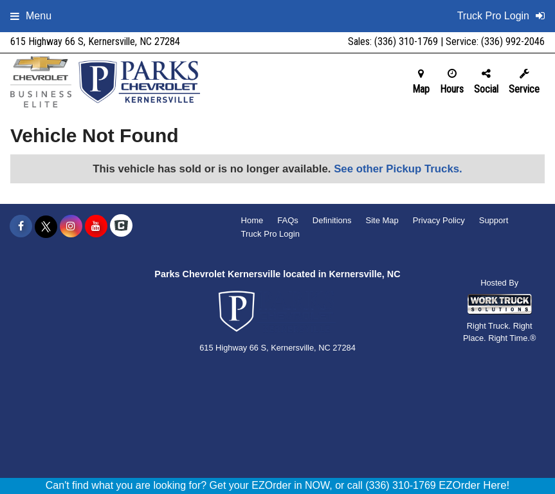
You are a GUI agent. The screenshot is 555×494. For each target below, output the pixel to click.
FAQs (287, 220)
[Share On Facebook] (21, 226)
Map (421, 81)
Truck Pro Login (270, 234)
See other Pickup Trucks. (398, 169)
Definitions (332, 220)
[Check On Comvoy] (121, 226)
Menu (30, 15)
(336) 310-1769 (406, 41)
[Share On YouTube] (96, 226)
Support (494, 220)
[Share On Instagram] (71, 226)
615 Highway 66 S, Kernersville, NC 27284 (95, 41)
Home (252, 220)
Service (524, 81)
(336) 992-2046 (513, 41)
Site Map (381, 220)
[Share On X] (46, 226)
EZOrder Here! (474, 485)
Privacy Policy (439, 220)
